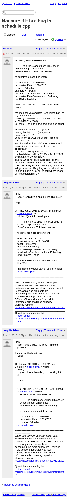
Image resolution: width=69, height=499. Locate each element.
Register (62, 3)
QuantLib (7, 3)
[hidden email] (24, 213)
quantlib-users (22, 3)
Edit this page (59, 494)
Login (53, 3)
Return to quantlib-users (17, 484)
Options (59, 39)
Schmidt (8, 48)
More (60, 48)
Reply (39, 48)
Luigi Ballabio (11, 182)
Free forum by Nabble (14, 494)
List (24, 34)
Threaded (38, 34)
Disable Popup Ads (41, 494)
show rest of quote (26, 272)
